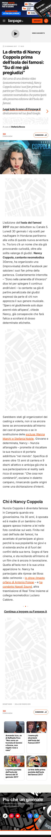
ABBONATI (37, 21)
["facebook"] (30, 815)
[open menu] (3, 21)
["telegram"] (36, 815)
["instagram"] (11, 815)
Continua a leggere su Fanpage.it (25, 611)
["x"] (23, 815)
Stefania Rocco (18, 127)
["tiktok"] (5, 815)
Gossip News (7, 704)
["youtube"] (17, 815)
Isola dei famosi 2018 (22, 704)
